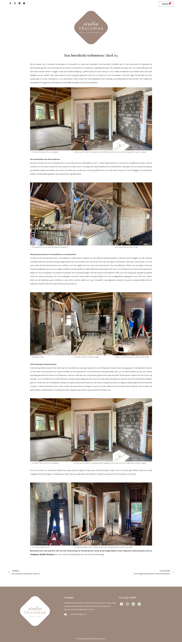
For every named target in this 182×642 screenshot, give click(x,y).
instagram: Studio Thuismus (42, 554)
